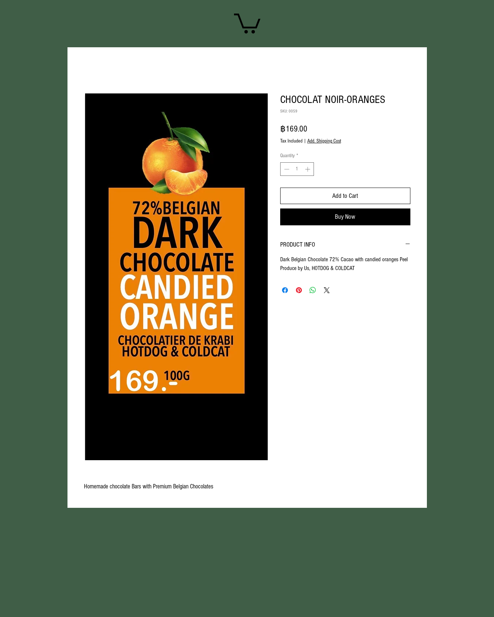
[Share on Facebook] (285, 290)
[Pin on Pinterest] (298, 290)
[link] (247, 22)
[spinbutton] (297, 169)
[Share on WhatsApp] (312, 290)
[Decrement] (285, 169)
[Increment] (308, 169)
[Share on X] (326, 290)
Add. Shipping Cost (324, 141)
